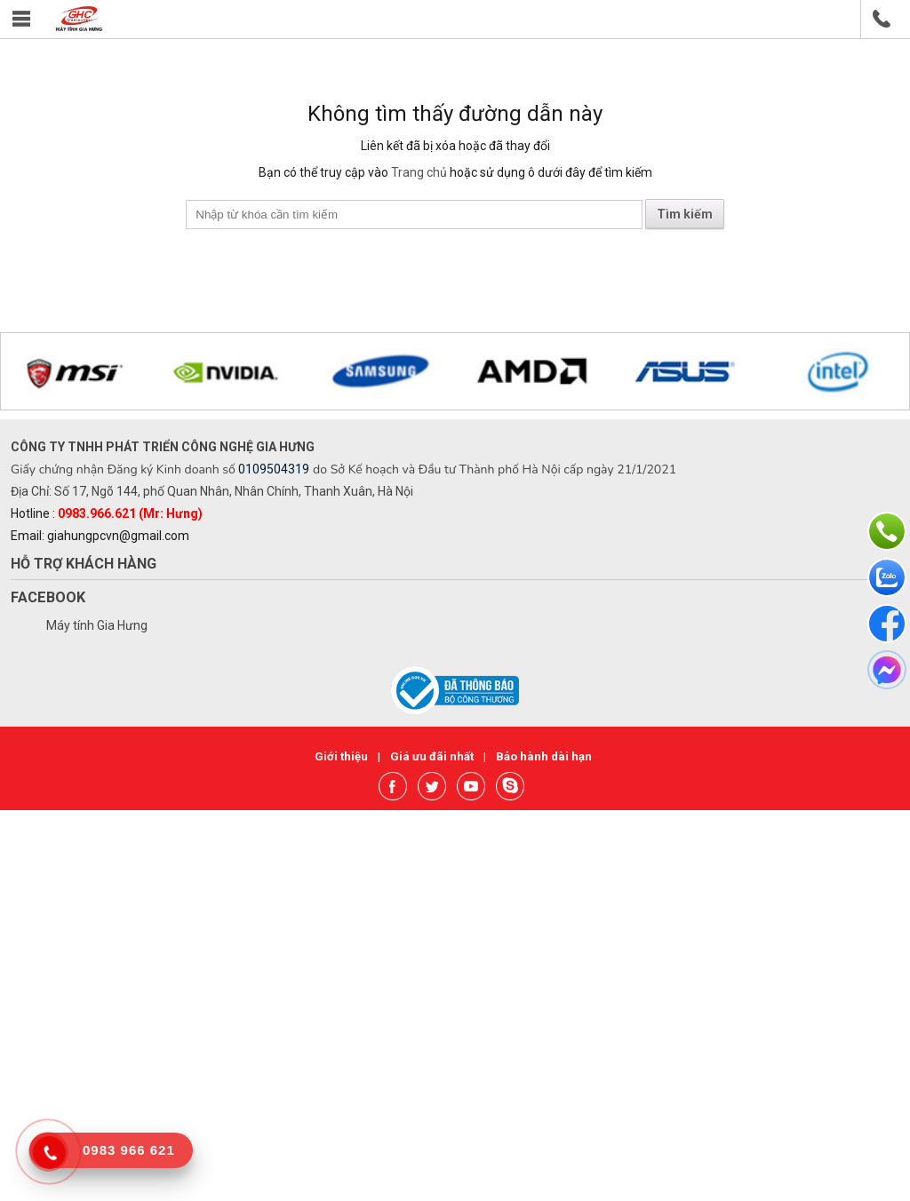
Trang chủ (419, 172)
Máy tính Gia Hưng (97, 625)
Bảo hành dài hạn (544, 756)
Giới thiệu (343, 756)
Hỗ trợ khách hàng (83, 563)
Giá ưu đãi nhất (433, 756)
